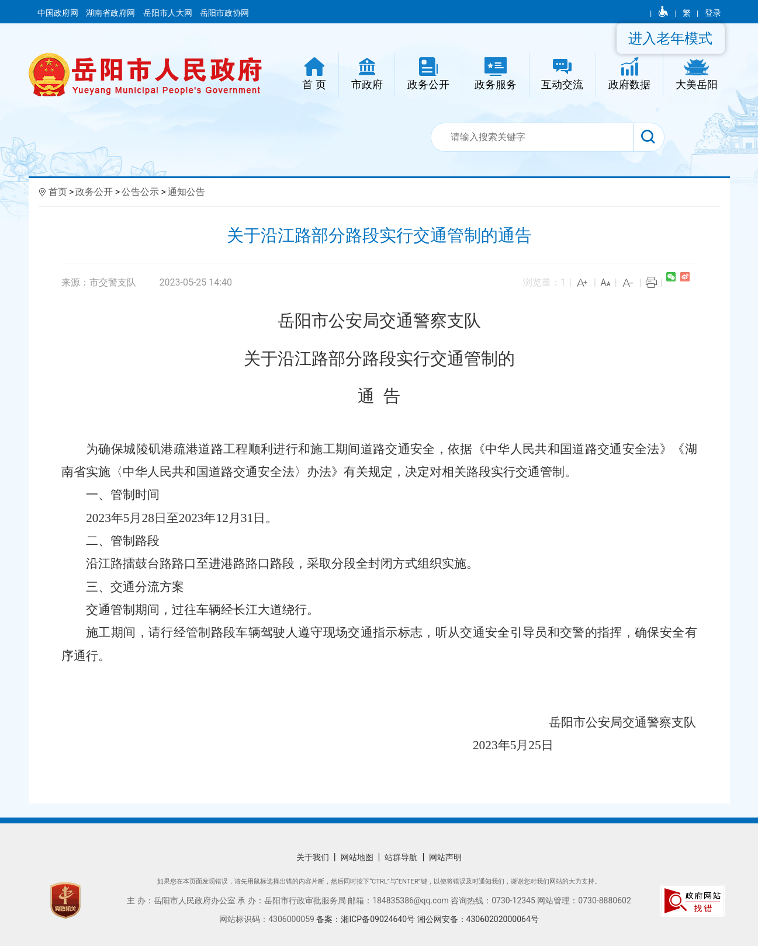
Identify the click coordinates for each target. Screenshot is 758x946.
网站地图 (357, 857)
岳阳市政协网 (224, 13)
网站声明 (445, 857)
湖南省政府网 (111, 13)
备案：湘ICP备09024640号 (365, 919)
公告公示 (140, 191)
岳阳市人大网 (168, 13)
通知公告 (186, 191)
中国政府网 (58, 13)
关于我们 (312, 857)
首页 (58, 191)
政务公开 (94, 191)
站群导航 (401, 857)
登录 (713, 13)
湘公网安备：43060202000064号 (478, 919)
